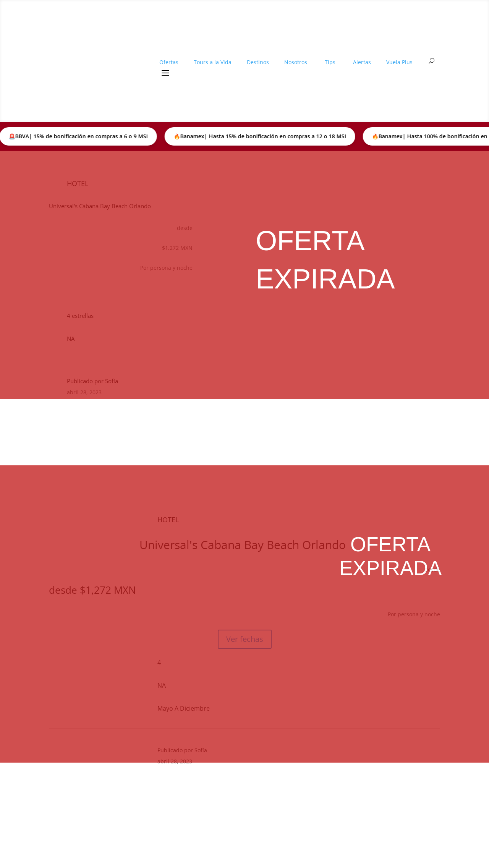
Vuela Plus (399, 53)
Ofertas (168, 53)
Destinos (258, 53)
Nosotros (295, 53)
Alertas (362, 53)
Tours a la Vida (213, 53)
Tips (330, 53)
